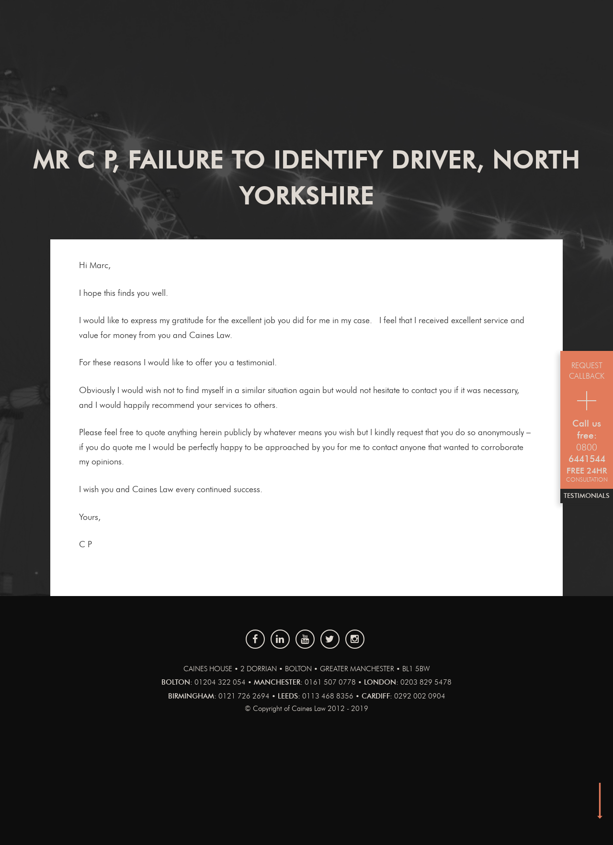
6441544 (586, 459)
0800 (586, 447)
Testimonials (587, 496)
